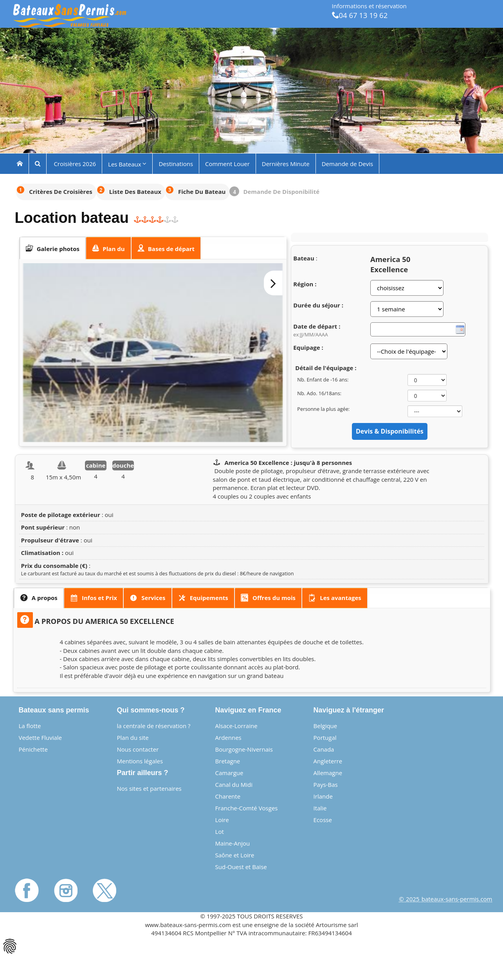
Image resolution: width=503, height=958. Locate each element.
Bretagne (227, 761)
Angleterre (328, 761)
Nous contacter (138, 749)
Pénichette (33, 749)
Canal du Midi (234, 784)
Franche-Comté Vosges (246, 808)
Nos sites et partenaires (149, 788)
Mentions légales (140, 761)
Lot (219, 831)
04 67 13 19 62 (360, 15)
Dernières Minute (286, 163)
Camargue (229, 773)
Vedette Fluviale (40, 737)
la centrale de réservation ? (154, 726)
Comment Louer (227, 163)
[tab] (53, 248)
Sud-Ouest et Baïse (241, 867)
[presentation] (53, 248)
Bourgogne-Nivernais (244, 749)
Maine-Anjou (232, 843)
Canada (324, 749)
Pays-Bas (326, 784)
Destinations (176, 163)
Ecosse (323, 820)
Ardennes (228, 737)
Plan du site (133, 737)
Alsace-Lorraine (236, 726)
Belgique (325, 726)
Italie (320, 808)
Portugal (325, 737)
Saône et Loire (234, 855)
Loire (222, 820)
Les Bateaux (127, 164)
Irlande (323, 796)
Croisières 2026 (74, 163)
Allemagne (328, 773)
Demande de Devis (347, 163)
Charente (228, 796)
